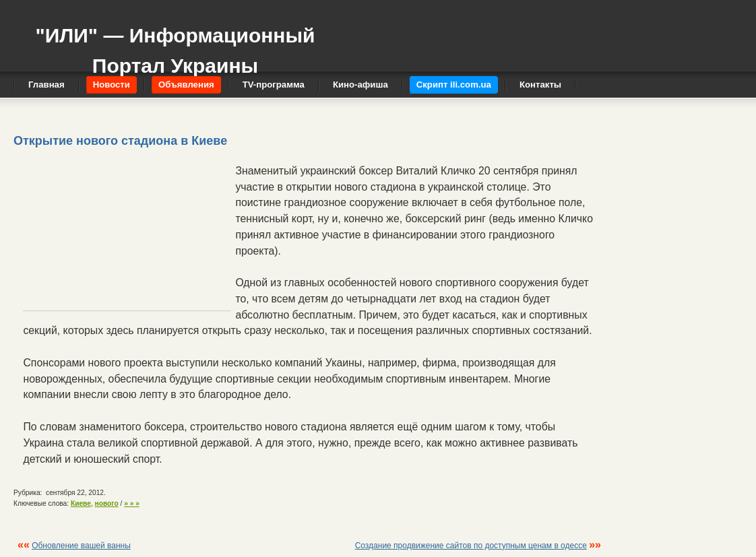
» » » (131, 503)
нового (107, 503)
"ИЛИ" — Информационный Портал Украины (175, 44)
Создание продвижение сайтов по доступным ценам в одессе (471, 545)
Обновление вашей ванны (81, 545)
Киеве (81, 503)
